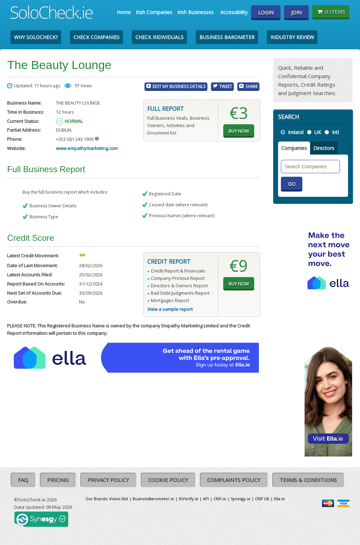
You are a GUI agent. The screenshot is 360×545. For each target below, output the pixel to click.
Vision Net (118, 498)
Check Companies (96, 37)
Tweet (225, 86)
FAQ (23, 479)
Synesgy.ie (240, 498)
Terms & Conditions (308, 479)
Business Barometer (227, 37)
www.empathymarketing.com (87, 148)
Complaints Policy (234, 479)
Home (124, 12)
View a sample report (170, 309)
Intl (335, 132)
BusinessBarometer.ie (153, 498)
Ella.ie (279, 498)
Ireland (295, 132)
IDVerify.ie (188, 498)
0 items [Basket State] (330, 11)
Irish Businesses (195, 12)
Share (251, 86)
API (206, 498)
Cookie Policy (168, 479)
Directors (323, 148)
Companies (294, 148)
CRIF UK (262, 498)
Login (266, 12)
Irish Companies (154, 12)
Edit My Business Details (179, 86)
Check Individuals (159, 37)
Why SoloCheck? (36, 37)
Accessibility (234, 12)
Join (296, 12)
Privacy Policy (108, 479)
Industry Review (292, 37)
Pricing (58, 479)
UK (317, 132)
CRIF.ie (219, 498)
